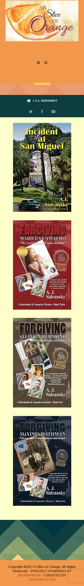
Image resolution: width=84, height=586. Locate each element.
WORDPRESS (29, 575)
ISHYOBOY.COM (42, 579)
